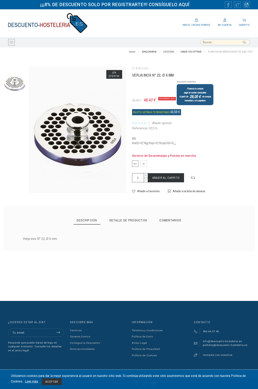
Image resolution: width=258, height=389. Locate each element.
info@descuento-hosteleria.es (222, 341)
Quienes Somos (80, 336)
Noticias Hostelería (82, 349)
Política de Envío (142, 336)
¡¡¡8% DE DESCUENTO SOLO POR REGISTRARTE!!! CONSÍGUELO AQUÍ (114, 4)
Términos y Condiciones (147, 330)
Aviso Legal (139, 342)
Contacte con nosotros (217, 354)
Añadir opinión (162, 123)
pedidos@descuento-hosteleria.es (225, 345)
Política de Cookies (144, 355)
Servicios (76, 330)
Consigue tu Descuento (85, 342)
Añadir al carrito (166, 178)
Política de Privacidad (146, 349)
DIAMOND (140, 68)
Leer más (31, 381)
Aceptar (51, 381)
